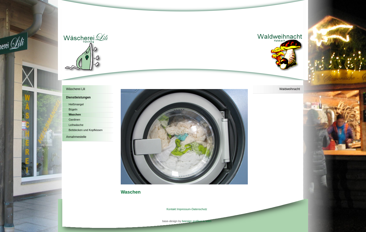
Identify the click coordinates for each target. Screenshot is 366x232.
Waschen (75, 114)
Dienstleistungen (78, 97)
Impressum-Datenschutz (192, 209)
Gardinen (74, 119)
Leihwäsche (76, 124)
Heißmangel (76, 104)
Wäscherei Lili (75, 89)
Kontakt (171, 209)
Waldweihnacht (289, 89)
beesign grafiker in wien (196, 221)
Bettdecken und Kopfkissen (85, 130)
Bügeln (73, 109)
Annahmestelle (76, 137)
